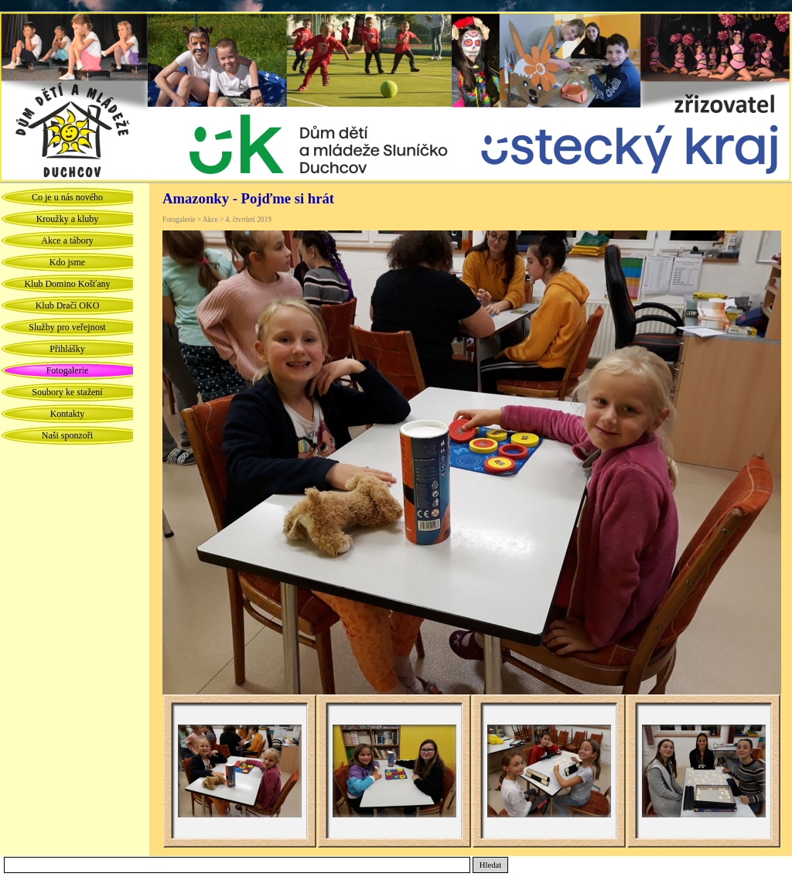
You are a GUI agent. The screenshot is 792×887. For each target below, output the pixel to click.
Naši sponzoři (67, 435)
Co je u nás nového (67, 197)
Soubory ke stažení (67, 392)
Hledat (490, 865)
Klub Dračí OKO (68, 305)
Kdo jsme (67, 262)
